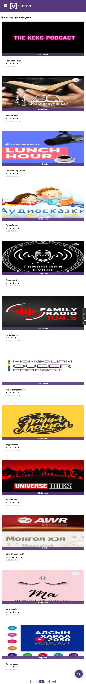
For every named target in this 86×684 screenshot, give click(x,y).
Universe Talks (12, 499)
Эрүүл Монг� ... (13, 445)
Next (53, 682)
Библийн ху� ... (13, 116)
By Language (11, 17)
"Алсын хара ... (12, 664)
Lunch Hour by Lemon (15, 170)
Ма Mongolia (11, 609)
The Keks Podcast (13, 61)
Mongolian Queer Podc (16, 390)
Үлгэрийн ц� (12, 225)
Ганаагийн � (11, 280)
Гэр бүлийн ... (12, 335)
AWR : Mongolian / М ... (16, 554)
